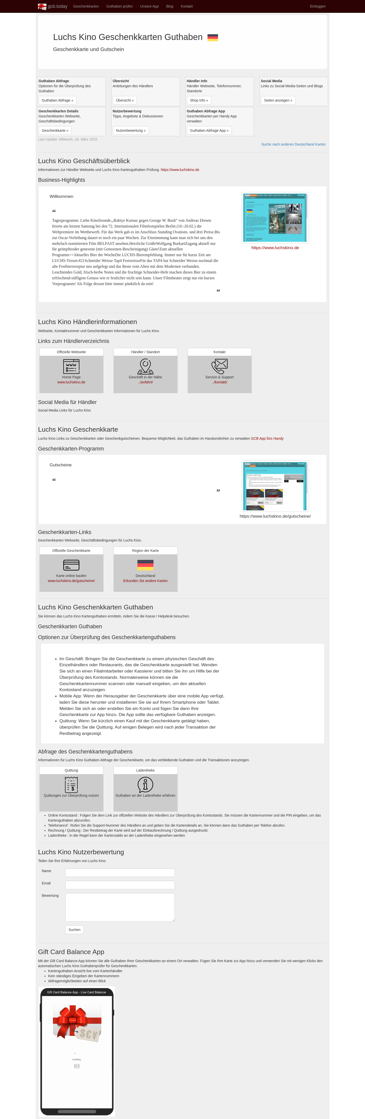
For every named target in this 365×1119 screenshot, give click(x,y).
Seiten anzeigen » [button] (278, 100)
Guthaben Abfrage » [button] (57, 100)
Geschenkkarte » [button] (55, 130)
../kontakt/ (219, 382)
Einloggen (318, 6)
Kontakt (187, 6)
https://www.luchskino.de (180, 170)
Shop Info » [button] (199, 100)
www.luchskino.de (71, 382)
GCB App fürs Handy (267, 438)
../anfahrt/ (145, 382)
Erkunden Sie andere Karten (145, 581)
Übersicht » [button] (125, 100)
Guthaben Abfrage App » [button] (209, 130)
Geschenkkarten (86, 6)
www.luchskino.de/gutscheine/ (71, 581)
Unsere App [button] (149, 6)
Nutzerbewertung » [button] (131, 130)
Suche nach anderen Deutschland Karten (293, 144)
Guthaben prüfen (120, 6)
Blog (169, 6)
